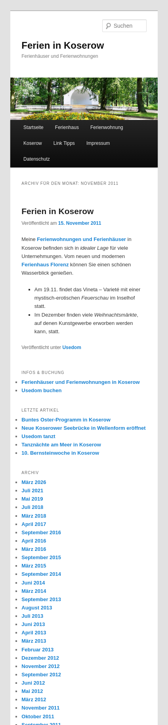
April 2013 (33, 633)
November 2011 (40, 708)
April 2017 (33, 524)
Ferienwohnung (106, 127)
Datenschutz (36, 159)
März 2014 (33, 591)
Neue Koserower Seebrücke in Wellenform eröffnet (83, 428)
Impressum (98, 143)
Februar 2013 (37, 650)
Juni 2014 (33, 583)
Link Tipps (64, 143)
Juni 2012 (33, 683)
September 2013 (41, 599)
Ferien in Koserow (62, 45)
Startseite (33, 127)
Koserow (32, 143)
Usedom (71, 347)
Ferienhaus (67, 127)
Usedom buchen (41, 390)
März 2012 (33, 699)
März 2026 (33, 482)
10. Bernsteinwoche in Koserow (60, 453)
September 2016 (41, 532)
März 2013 (33, 641)
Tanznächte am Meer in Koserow (61, 445)
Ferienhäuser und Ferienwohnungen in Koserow (80, 382)
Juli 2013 (32, 616)
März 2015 (33, 566)
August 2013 (36, 608)
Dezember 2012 (40, 658)
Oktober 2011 (37, 716)
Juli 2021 (32, 490)
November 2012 (40, 666)
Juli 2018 (32, 507)
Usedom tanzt (38, 436)
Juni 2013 (33, 624)
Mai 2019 (32, 499)
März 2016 (33, 549)
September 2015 (41, 557)
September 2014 (41, 574)
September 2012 (41, 675)
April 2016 (33, 541)
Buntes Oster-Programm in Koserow (66, 420)
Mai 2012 (32, 691)
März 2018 (33, 516)
